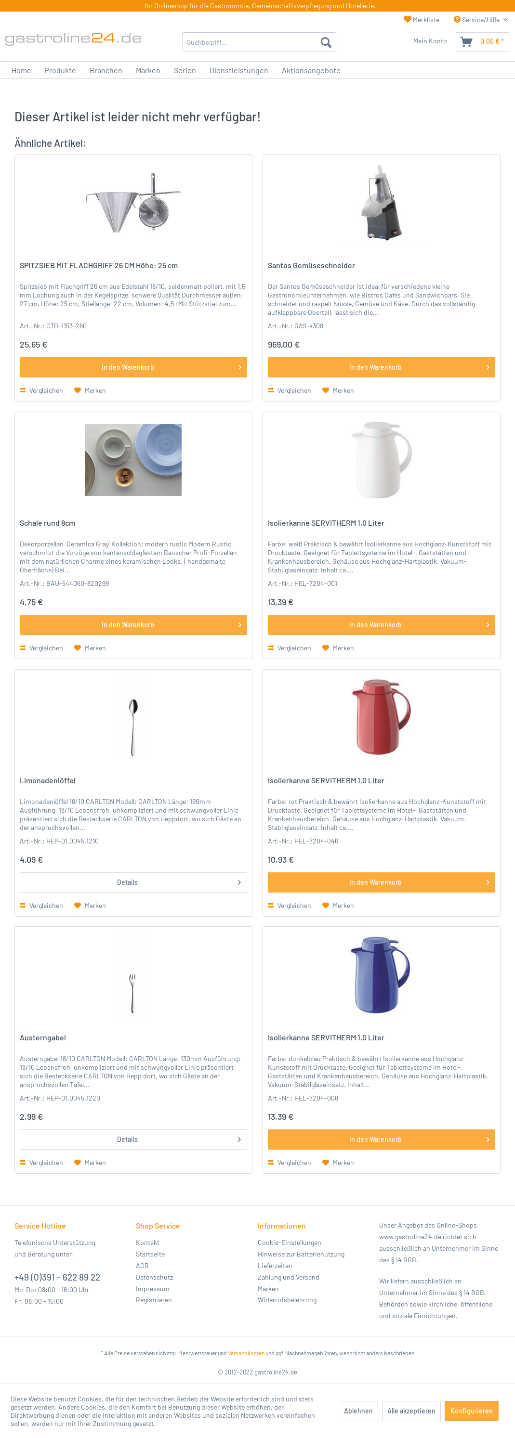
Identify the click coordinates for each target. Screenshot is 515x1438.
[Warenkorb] (482, 42)
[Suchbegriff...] (259, 42)
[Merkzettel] (404, 42)
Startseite (150, 1254)
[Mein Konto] (432, 42)
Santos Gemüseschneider (311, 265)
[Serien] (185, 70)
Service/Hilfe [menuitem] (477, 19)
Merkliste (421, 19)
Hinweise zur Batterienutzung (301, 1254)
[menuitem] (259, 42)
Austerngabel (43, 1037)
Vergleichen (41, 390)
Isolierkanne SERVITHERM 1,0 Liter (326, 522)
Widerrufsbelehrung (287, 1299)
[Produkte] (60, 70)
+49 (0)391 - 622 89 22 (57, 1277)
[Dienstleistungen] (239, 70)
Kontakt (147, 1242)
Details (179, 880)
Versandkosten (246, 1352)
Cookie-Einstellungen (289, 1242)
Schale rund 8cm (47, 522)
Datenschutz (154, 1277)
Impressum (153, 1288)
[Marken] (148, 70)
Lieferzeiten (275, 1265)
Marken (268, 1288)
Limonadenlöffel (48, 780)
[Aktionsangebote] (311, 70)
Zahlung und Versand (288, 1277)
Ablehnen (358, 1411)
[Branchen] (106, 70)
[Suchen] (326, 42)
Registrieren (154, 1299)
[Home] (21, 70)
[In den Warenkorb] (133, 367)
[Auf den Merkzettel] (90, 390)
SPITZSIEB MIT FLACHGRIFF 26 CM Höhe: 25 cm (99, 265)
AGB (142, 1265)
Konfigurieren (471, 1411)
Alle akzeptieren (411, 1411)
